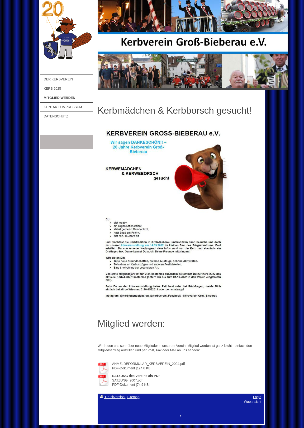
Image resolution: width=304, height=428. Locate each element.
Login (257, 397)
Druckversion (112, 397)
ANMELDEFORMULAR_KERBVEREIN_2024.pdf (148, 364)
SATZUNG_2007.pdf (127, 380)
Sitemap (133, 397)
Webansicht (252, 402)
